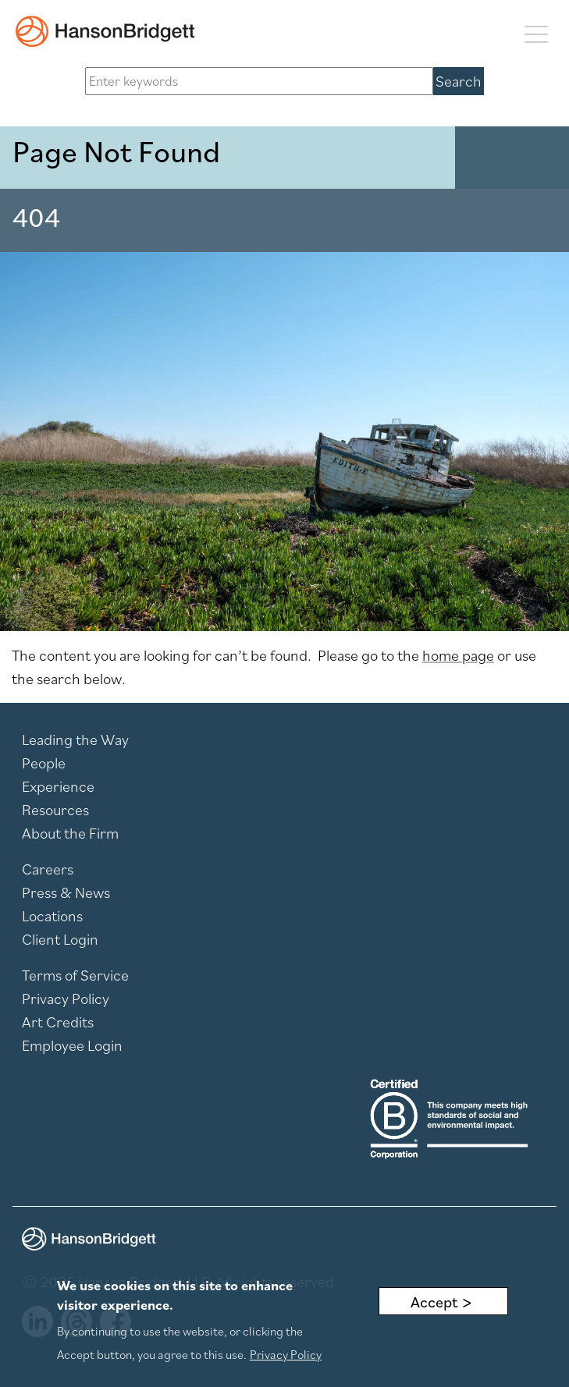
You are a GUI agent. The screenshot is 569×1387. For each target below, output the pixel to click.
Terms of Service (75, 975)
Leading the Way (75, 739)
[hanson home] (105, 31)
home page (458, 655)
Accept (434, 1303)
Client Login (60, 939)
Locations (52, 916)
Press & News (66, 892)
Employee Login (72, 1045)
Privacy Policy (65, 998)
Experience (58, 786)
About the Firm (70, 833)
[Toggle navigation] (535, 33)
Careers (47, 869)
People (44, 763)
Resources (55, 810)
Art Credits (58, 1022)
